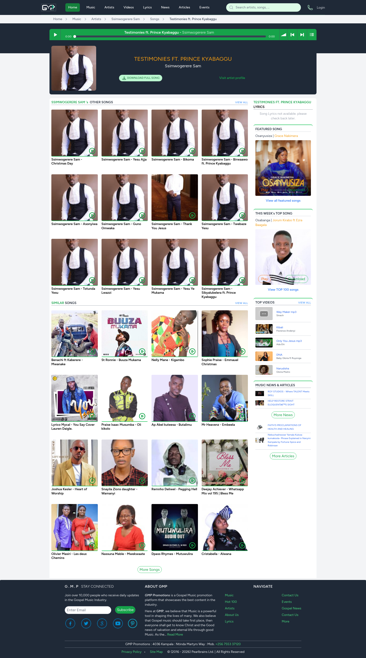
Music (90, 7)
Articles (184, 7)
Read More (175, 635)
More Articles (283, 456)
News (165, 7)
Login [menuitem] (321, 8)
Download (296, 190)
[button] (283, 34)
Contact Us (290, 595)
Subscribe (125, 610)
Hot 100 (231, 602)
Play (264, 190)
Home (72, 7)
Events (204, 7)
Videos (128, 7)
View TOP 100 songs (283, 290)
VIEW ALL (241, 102)
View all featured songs (283, 201)
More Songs (150, 569)
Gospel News (291, 608)
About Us (232, 615)
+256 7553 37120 (228, 644)
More (285, 621)
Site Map (156, 652)
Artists (109, 7)
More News (283, 415)
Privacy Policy (132, 652)
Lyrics (147, 7)
